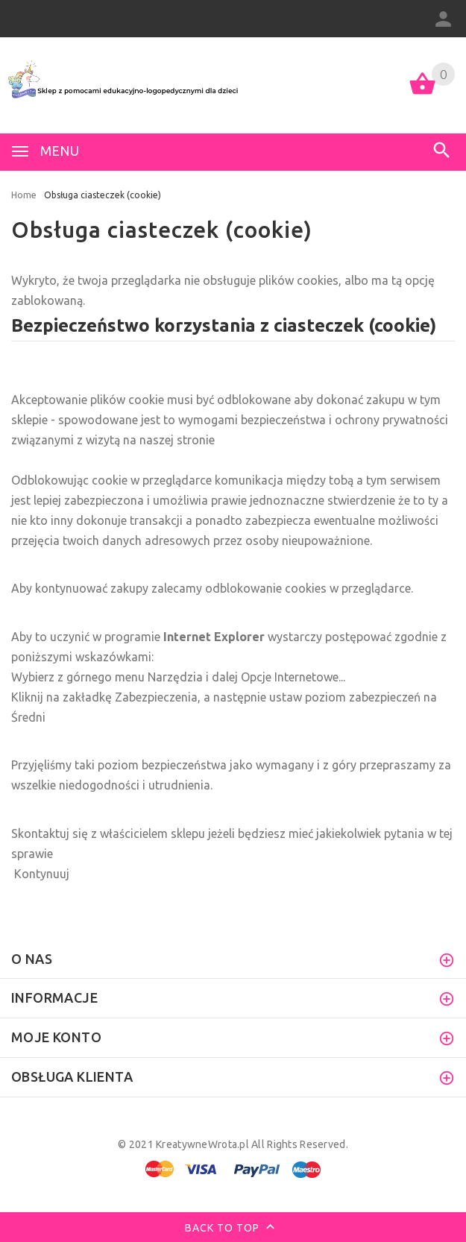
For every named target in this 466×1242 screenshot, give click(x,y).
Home (24, 195)
